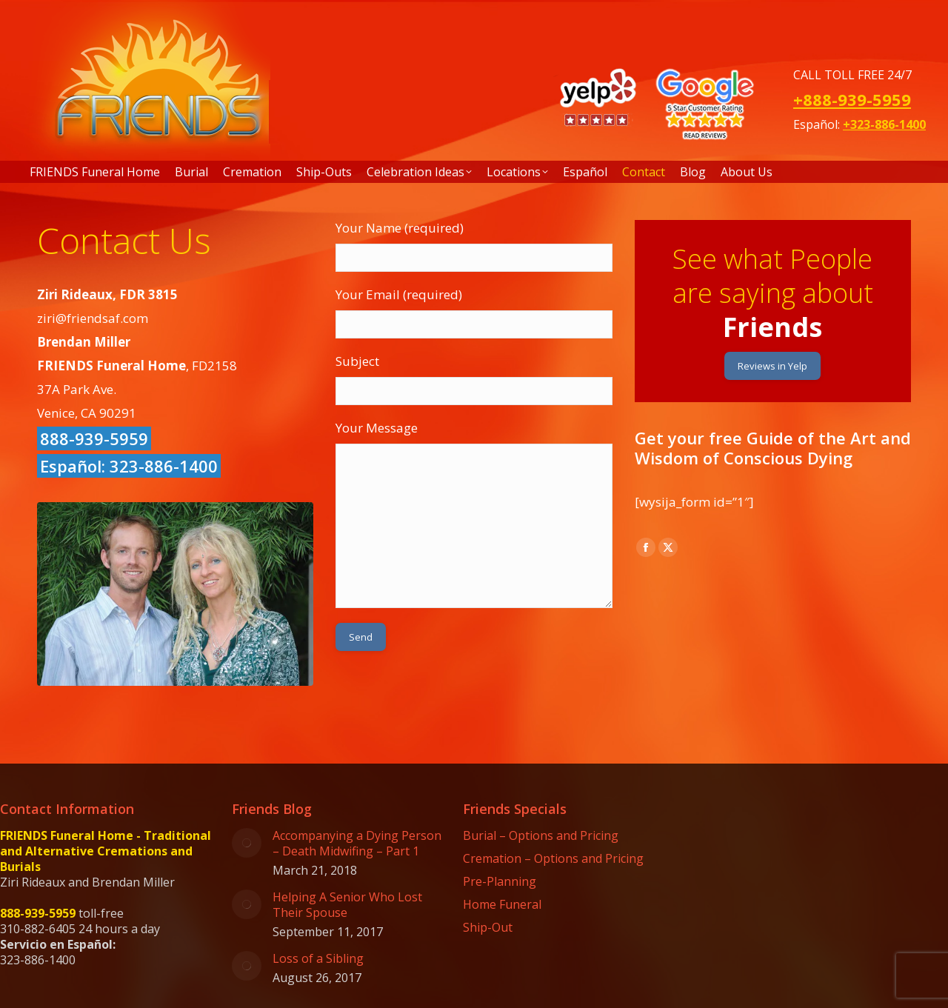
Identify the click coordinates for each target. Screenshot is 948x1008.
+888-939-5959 (852, 99)
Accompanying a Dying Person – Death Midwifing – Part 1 (357, 843)
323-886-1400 (164, 466)
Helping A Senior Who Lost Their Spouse (347, 905)
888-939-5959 (94, 438)
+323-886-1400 (884, 124)
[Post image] (246, 843)
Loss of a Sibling (318, 959)
